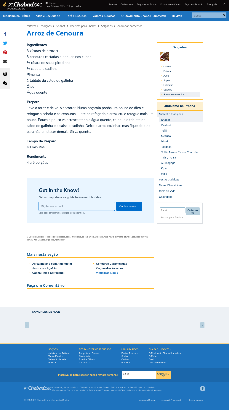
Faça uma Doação (194, 4)
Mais (164, 173)
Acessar (112, 4)
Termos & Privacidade (171, 400)
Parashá (125, 362)
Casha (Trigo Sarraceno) (48, 272)
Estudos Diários (87, 359)
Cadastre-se (127, 4)
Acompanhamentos (129, 26)
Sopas (167, 80)
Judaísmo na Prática (16, 16)
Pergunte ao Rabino (147, 4)
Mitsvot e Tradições (39, 26)
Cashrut (125, 359)
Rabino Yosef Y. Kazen (99, 390)
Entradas (168, 85)
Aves (166, 75)
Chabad (83, 387)
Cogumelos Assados (110, 268)
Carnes (167, 66)
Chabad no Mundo (158, 362)
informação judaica (146, 390)
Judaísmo (131, 390)
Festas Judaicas (129, 353)
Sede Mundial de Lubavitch (142, 387)
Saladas (168, 89)
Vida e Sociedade (48, 16)
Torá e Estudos (76, 16)
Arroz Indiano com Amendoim (52, 263)
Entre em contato (194, 400)
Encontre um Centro (170, 4)
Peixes (167, 71)
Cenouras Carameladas (111, 263)
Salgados (107, 26)
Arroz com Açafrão (44, 268)
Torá (123, 390)
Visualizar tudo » (107, 272)
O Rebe (152, 356)
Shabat (60, 26)
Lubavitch (91, 387)
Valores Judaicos (103, 16)
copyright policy (58, 240)
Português (212, 4)
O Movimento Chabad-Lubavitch (143, 16)
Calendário (84, 356)
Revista (177, 16)
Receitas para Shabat (83, 26)
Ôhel (151, 359)
